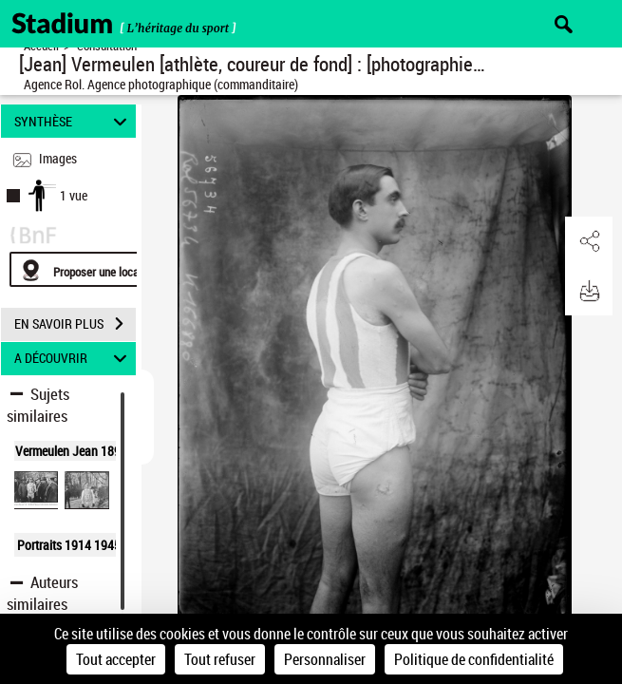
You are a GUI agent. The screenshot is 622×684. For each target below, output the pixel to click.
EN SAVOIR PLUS (75, 324)
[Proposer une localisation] (99, 269)
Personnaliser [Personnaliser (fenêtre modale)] (325, 659)
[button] (589, 241)
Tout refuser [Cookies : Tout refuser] (219, 659)
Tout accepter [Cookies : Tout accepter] (116, 659)
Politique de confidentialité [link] (474, 659)
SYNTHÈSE (73, 121)
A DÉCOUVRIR (73, 358)
